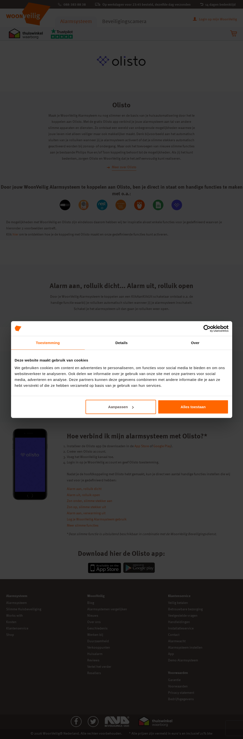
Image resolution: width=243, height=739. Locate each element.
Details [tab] (121, 342)
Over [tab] (195, 342)
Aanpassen (121, 407)
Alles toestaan (193, 407)
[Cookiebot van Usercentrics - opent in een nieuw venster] (207, 328)
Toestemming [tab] (48, 342)
